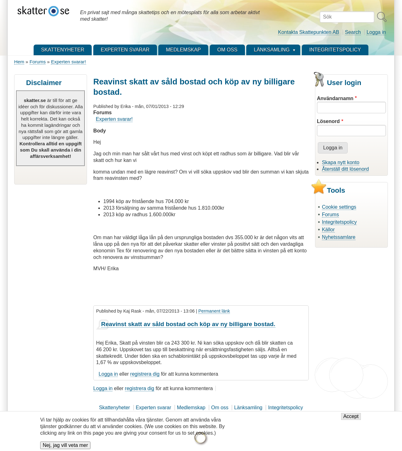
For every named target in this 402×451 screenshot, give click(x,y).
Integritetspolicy (339, 222)
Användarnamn (335, 98)
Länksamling (248, 407)
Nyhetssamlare (339, 237)
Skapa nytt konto (340, 162)
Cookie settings (339, 207)
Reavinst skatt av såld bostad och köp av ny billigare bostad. (188, 324)
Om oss (219, 407)
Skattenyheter (114, 407)
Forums (38, 61)
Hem (19, 61)
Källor (328, 229)
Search (353, 32)
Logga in (376, 32)
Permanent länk (214, 311)
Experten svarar (153, 407)
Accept (351, 419)
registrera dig (145, 374)
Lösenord (328, 121)
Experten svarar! (68, 61)
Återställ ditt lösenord (345, 169)
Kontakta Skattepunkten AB (308, 32)
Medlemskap (191, 407)
